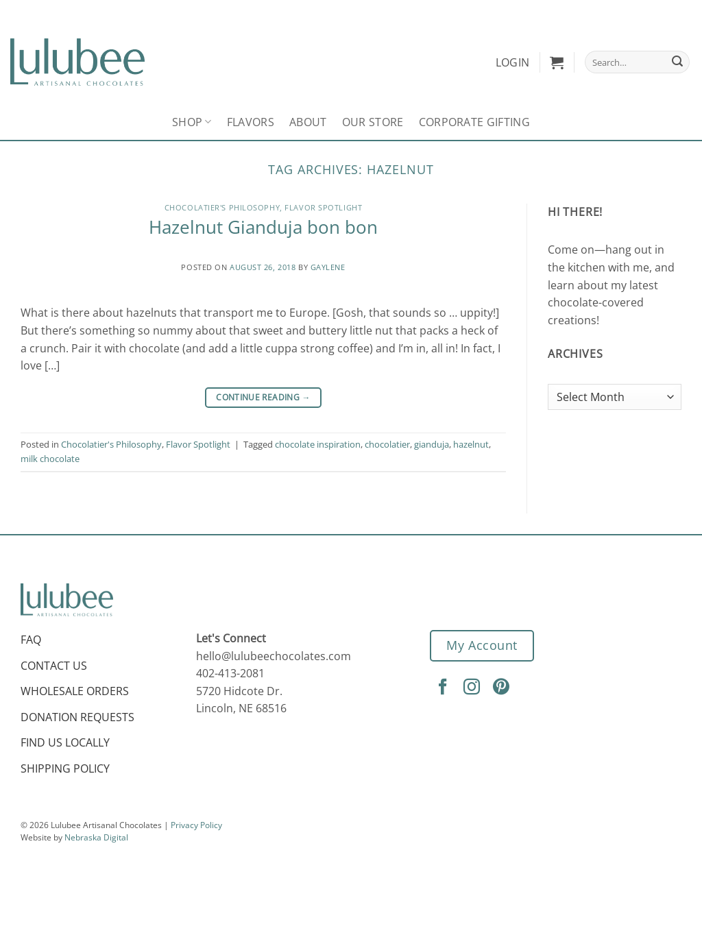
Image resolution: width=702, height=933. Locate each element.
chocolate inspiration (318, 444)
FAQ (31, 639)
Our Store (373, 122)
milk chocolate (50, 458)
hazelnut (471, 444)
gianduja (431, 444)
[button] (557, 62)
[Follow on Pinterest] (503, 687)
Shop (192, 122)
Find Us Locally (65, 742)
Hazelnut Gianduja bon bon (263, 227)
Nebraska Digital (96, 837)
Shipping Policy (65, 768)
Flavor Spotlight (323, 207)
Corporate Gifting (474, 122)
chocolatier (387, 444)
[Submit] (677, 62)
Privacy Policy (196, 825)
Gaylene (328, 267)
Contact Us (54, 665)
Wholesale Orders (75, 691)
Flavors (250, 122)
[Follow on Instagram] (473, 687)
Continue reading (263, 397)
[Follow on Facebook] (445, 687)
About (308, 122)
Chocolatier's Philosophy (222, 207)
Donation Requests (77, 717)
